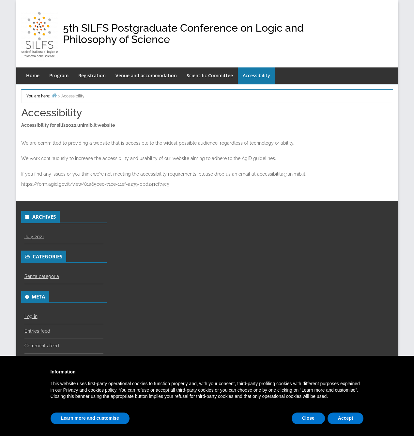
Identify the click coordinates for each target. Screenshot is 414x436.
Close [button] (308, 418)
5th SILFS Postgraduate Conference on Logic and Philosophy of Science (183, 33)
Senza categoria (41, 276)
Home (32, 75)
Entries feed (37, 331)
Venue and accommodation (146, 75)
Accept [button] (345, 418)
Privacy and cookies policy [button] (89, 390)
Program (59, 75)
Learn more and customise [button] (90, 418)
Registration (92, 75)
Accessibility (256, 75)
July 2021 (34, 236)
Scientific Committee (210, 75)
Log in (31, 316)
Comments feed (41, 345)
